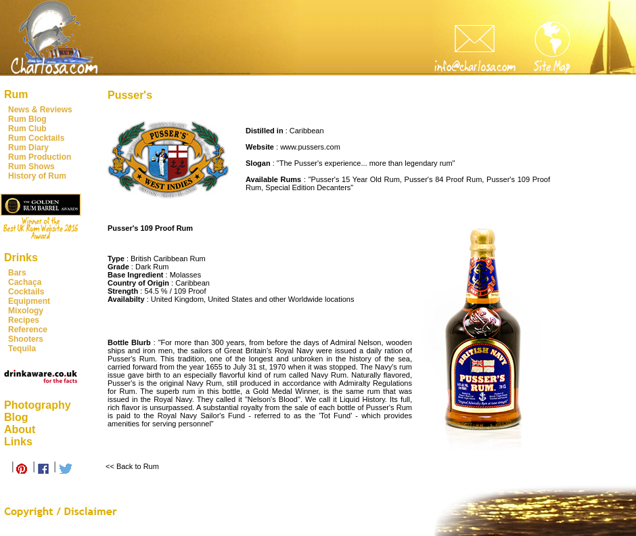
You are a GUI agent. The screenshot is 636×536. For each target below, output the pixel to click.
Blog (16, 417)
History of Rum (37, 176)
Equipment (29, 301)
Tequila (22, 348)
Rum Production (39, 157)
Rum (16, 94)
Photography (37, 405)
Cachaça (24, 282)
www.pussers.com (310, 147)
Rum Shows (31, 166)
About (19, 429)
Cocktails (26, 291)
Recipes (23, 320)
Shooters (25, 339)
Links (18, 441)
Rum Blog (27, 119)
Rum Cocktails (36, 138)
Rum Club (27, 128)
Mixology (25, 310)
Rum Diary (28, 147)
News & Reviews (40, 109)
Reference (27, 329)
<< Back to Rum (132, 466)
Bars (17, 272)
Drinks (21, 257)
